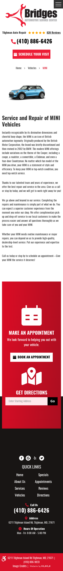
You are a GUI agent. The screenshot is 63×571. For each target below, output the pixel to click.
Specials (43, 475)
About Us (19, 482)
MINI (45, 68)
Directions (43, 495)
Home (19, 68)
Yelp (35, 458)
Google (28, 458)
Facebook (21, 458)
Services (20, 488)
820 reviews (54, 33)
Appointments (43, 482)
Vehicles (32, 68)
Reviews (43, 488)
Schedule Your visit (33, 54)
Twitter (41, 458)
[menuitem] (20, 475)
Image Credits (20, 566)
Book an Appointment (34, 357)
